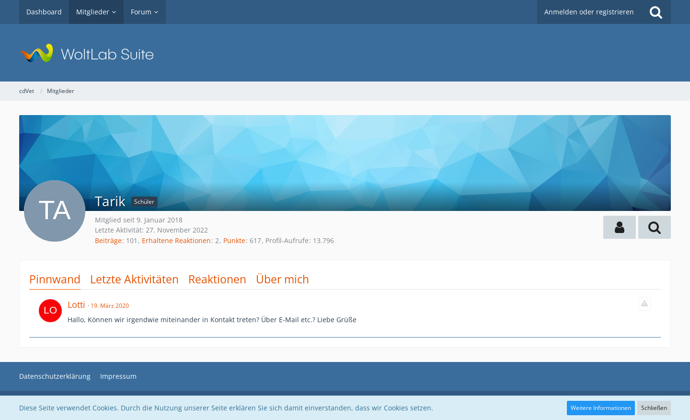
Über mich (282, 279)
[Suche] (656, 12)
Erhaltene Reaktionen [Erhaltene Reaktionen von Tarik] (176, 240)
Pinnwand (54, 279)
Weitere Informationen (601, 408)
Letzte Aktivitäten (134, 279)
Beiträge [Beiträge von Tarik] (108, 240)
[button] (619, 227)
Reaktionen (217, 279)
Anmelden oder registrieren (589, 11)
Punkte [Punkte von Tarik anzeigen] (234, 240)
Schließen (654, 408)
